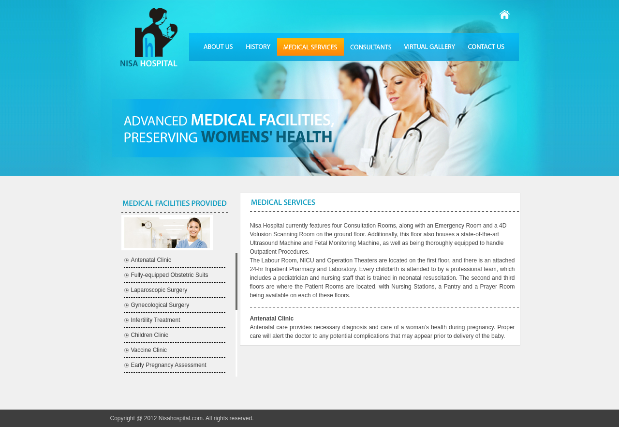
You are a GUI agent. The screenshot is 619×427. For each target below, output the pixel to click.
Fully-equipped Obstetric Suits (169, 275)
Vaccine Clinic (149, 350)
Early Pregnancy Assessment (168, 365)
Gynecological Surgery (160, 305)
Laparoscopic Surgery (159, 290)
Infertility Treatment (155, 320)
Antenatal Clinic (151, 260)
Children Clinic (149, 335)
